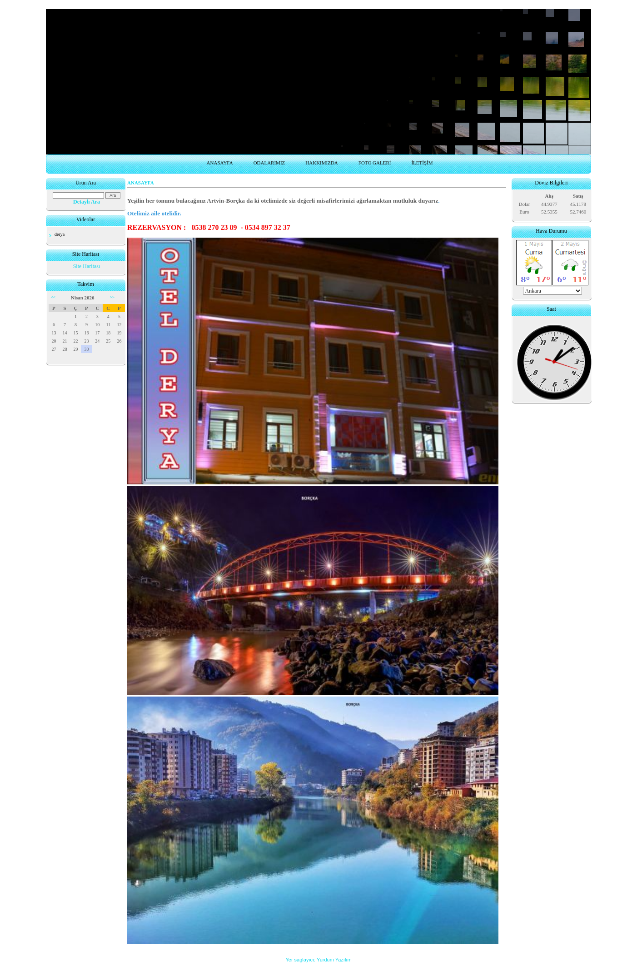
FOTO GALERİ (374, 162)
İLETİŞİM (422, 162)
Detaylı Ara (86, 202)
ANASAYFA (220, 162)
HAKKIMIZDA (321, 162)
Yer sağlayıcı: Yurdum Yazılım (318, 959)
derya (60, 234)
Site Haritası (86, 266)
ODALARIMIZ (269, 162)
